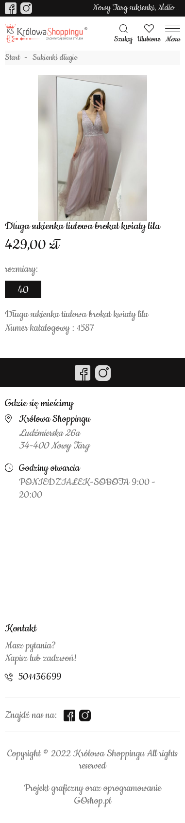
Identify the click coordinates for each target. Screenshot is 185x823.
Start (12, 58)
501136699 (39, 677)
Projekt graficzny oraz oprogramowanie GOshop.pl (92, 794)
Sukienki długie (55, 58)
